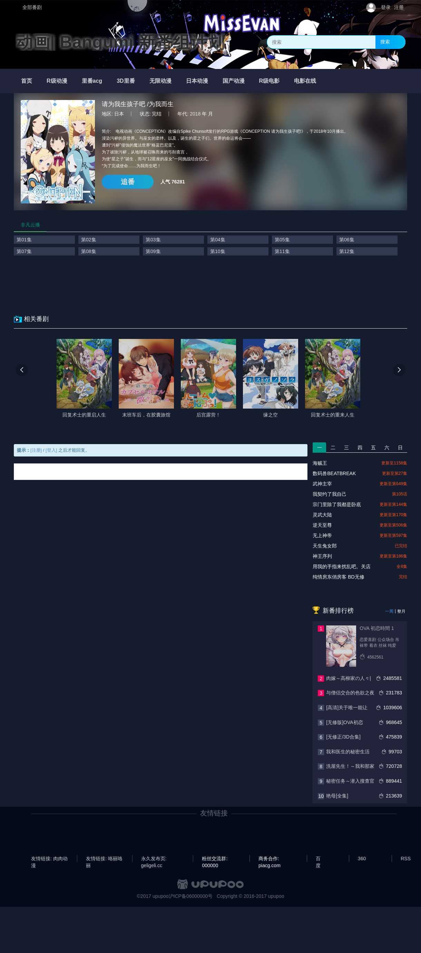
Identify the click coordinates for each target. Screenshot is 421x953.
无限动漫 (160, 81)
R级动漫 (57, 81)
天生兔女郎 (325, 546)
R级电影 (269, 81)
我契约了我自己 (329, 494)
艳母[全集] (337, 796)
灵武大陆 (322, 515)
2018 (195, 113)
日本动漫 (197, 81)
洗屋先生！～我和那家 (350, 766)
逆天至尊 (322, 525)
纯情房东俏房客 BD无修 (338, 577)
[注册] (36, 450)
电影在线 (305, 81)
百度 (318, 859)
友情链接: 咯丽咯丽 (104, 859)
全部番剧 (32, 7)
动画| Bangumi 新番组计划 (120, 42)
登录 (386, 7)
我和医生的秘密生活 (348, 751)
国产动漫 (234, 81)
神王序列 (322, 556)
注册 (399, 7)
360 (362, 858)
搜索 (385, 41)
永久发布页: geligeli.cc (154, 859)
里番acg (92, 81)
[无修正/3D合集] (343, 737)
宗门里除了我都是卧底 (337, 504)
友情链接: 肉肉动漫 (49, 859)
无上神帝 (322, 535)
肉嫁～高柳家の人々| (348, 678)
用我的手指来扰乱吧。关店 (342, 566)
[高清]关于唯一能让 (347, 707)
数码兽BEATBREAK (334, 473)
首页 (26, 81)
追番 (128, 181)
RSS (406, 858)
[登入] (51, 450)
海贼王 (320, 463)
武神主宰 (322, 483)
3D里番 (126, 81)
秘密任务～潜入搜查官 (350, 781)
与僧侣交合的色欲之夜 (350, 692)
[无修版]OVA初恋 (344, 722)
